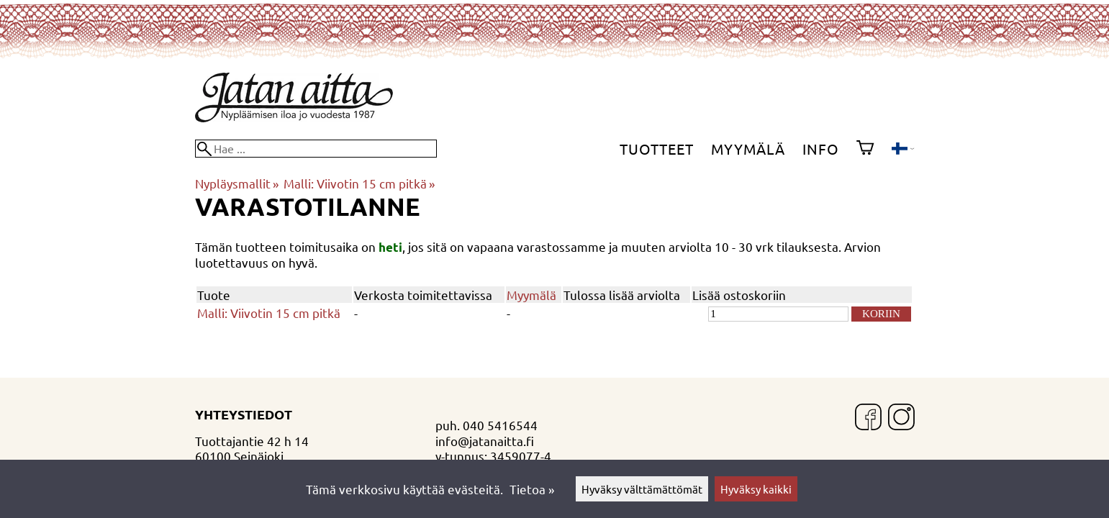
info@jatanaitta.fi (484, 440)
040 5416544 (500, 424)
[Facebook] (868, 418)
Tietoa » (532, 488)
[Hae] (316, 149)
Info (820, 149)
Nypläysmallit (237, 183)
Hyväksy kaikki (756, 489)
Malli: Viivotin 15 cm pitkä (359, 183)
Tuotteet (657, 149)
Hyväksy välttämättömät (641, 489)
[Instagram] (901, 418)
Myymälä (748, 149)
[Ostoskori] (865, 149)
